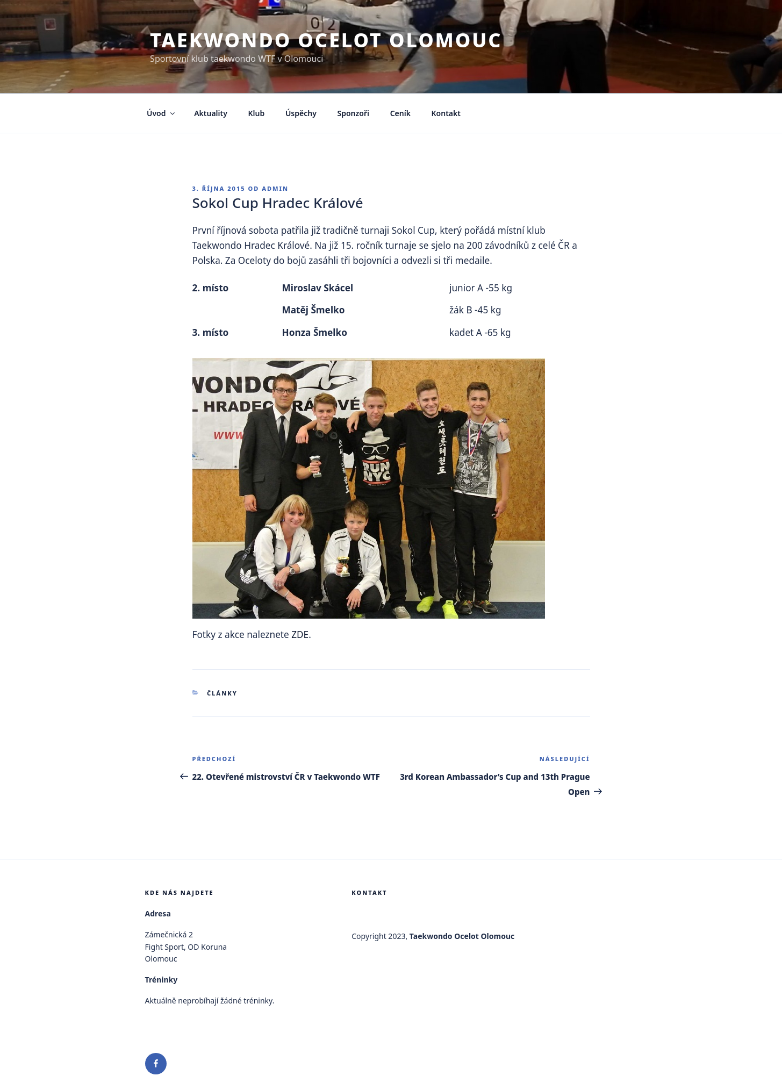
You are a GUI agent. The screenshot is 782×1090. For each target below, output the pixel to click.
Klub (256, 113)
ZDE (300, 634)
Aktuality (210, 113)
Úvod (161, 113)
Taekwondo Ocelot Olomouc (326, 40)
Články (222, 693)
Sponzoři (354, 113)
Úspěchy (301, 113)
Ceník (400, 113)
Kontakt (446, 113)
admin (275, 188)
